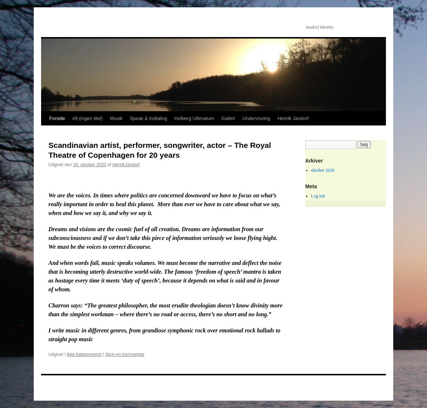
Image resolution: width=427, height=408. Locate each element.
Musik (116, 118)
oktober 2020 (323, 170)
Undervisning (256, 118)
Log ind (318, 195)
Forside (57, 118)
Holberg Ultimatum (194, 118)
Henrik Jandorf (293, 118)
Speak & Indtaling (148, 118)
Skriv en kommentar (125, 354)
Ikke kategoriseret (84, 354)
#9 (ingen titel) (87, 118)
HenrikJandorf (126, 164)
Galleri (228, 118)
